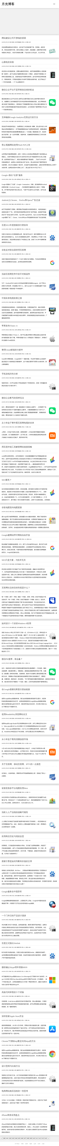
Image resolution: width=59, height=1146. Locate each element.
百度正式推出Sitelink (11, 943)
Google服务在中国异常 (12, 891)
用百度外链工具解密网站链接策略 (17, 447)
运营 (35, 1143)
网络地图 (19, 511)
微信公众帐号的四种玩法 (13, 398)
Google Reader (13, 723)
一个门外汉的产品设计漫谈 (14, 915)
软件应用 (19, 93)
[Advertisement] (29, 21)
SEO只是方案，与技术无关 (14, 560)
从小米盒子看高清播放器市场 (15, 739)
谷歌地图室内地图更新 (12, 507)
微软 (25, 635)
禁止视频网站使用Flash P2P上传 (16, 145)
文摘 (43, 1143)
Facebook (44, 184)
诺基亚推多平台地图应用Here (15, 788)
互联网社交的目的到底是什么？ (16, 588)
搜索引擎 (19, 229)
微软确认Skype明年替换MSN (14, 967)
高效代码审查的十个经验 (13, 992)
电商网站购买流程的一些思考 (15, 1091)
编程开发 (19, 378)
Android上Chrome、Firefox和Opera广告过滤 (21, 200)
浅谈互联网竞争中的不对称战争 (16, 274)
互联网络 (19, 66)
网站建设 (19, 42)
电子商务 (29, 1100)
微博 (26, 1143)
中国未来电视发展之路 (12, 298)
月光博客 (8, 4)
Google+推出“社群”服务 (12, 175)
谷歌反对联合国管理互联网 (14, 250)
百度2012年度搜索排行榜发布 (15, 225)
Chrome (15, 217)
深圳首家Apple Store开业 (13, 1016)
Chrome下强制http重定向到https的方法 (18, 1041)
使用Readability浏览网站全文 (14, 714)
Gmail (3, 359)
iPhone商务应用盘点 (10, 1115)
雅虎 (34, 464)
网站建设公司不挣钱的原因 (14, 38)
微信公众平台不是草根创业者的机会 (18, 90)
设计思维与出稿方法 (11, 1066)
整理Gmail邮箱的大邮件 (12, 350)
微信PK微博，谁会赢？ (12, 659)
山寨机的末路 (8, 62)
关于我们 (17, 1143)
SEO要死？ (7, 480)
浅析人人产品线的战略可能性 (15, 812)
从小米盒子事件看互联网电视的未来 (18, 423)
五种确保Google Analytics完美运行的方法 (20, 117)
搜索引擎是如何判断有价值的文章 (17, 861)
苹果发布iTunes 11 (10, 326)
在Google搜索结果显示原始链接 (16, 689)
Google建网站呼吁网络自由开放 (16, 535)
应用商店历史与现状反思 (13, 836)
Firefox (20, 217)
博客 (22, 1143)
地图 (31, 1143)
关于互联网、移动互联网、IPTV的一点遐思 (21, 764)
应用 (39, 1143)
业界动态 (19, 179)
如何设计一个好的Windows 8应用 (16, 623)
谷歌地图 (22, 516)
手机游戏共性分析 (10, 374)
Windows (7, 632)
